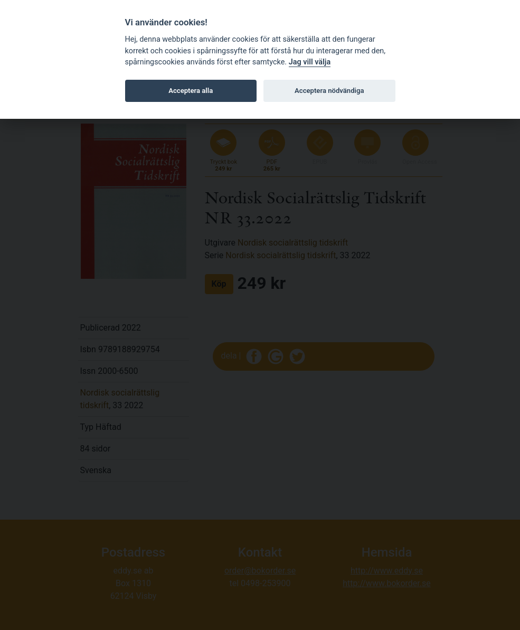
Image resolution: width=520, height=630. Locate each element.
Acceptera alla (190, 91)
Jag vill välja (310, 62)
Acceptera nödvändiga (329, 91)
